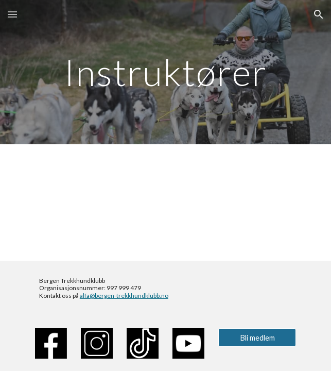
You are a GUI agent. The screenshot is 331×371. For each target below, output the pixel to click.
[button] (12, 14)
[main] (165, 72)
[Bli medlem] (257, 337)
